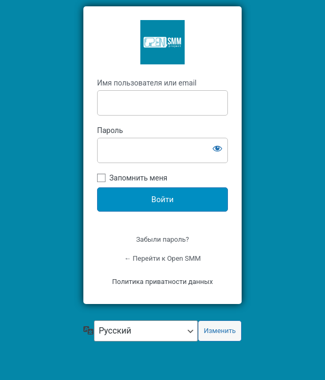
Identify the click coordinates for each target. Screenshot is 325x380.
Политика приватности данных (162, 282)
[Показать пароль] (217, 148)
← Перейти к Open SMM (162, 258)
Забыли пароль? (162, 239)
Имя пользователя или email (147, 83)
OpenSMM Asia (162, 42)
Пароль (110, 130)
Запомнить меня (138, 178)
